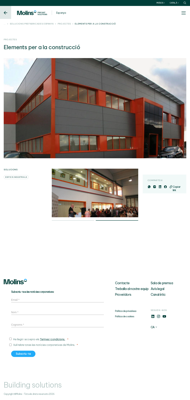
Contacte (122, 283)
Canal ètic (158, 294)
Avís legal (157, 289)
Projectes (64, 24)
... (5, 24)
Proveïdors (123, 294)
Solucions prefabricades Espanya (32, 24)
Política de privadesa (125, 311)
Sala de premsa (162, 283)
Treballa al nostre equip (131, 289)
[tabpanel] (95, 193)
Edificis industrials (16, 177)
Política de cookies (124, 316)
